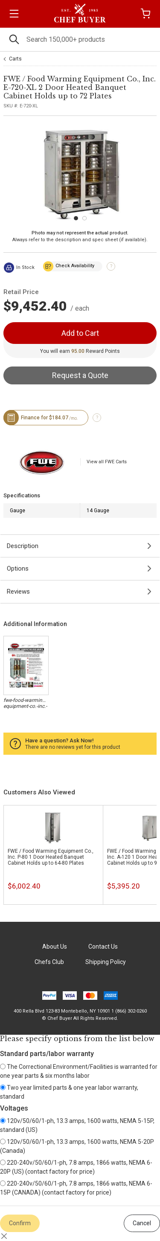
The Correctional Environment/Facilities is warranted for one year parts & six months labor (78, 1071)
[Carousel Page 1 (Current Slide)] (76, 218)
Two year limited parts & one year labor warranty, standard (69, 1092)
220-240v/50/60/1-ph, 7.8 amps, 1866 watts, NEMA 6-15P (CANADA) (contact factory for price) (76, 1188)
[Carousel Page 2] (84, 218)
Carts (15, 59)
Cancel (142, 1223)
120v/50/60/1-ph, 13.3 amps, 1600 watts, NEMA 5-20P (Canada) (77, 1146)
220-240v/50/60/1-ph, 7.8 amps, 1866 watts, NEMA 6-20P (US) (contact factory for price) (76, 1167)
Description (22, 546)
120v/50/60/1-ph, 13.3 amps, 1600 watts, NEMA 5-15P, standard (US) (77, 1125)
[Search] (80, 39)
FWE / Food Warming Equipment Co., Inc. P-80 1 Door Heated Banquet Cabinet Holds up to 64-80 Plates (50, 857)
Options (18, 568)
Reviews (18, 591)
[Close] (4, 1236)
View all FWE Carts (107, 462)
